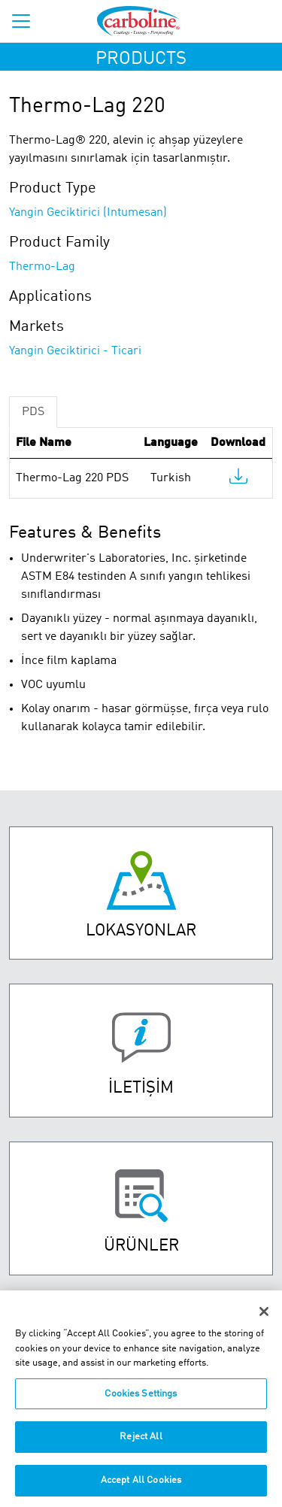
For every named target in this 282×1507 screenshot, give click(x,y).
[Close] (263, 1318)
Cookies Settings (141, 1400)
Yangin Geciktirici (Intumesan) (88, 213)
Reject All (141, 1443)
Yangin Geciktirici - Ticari (75, 351)
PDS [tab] (33, 412)
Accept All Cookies (141, 1487)
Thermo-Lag (42, 267)
